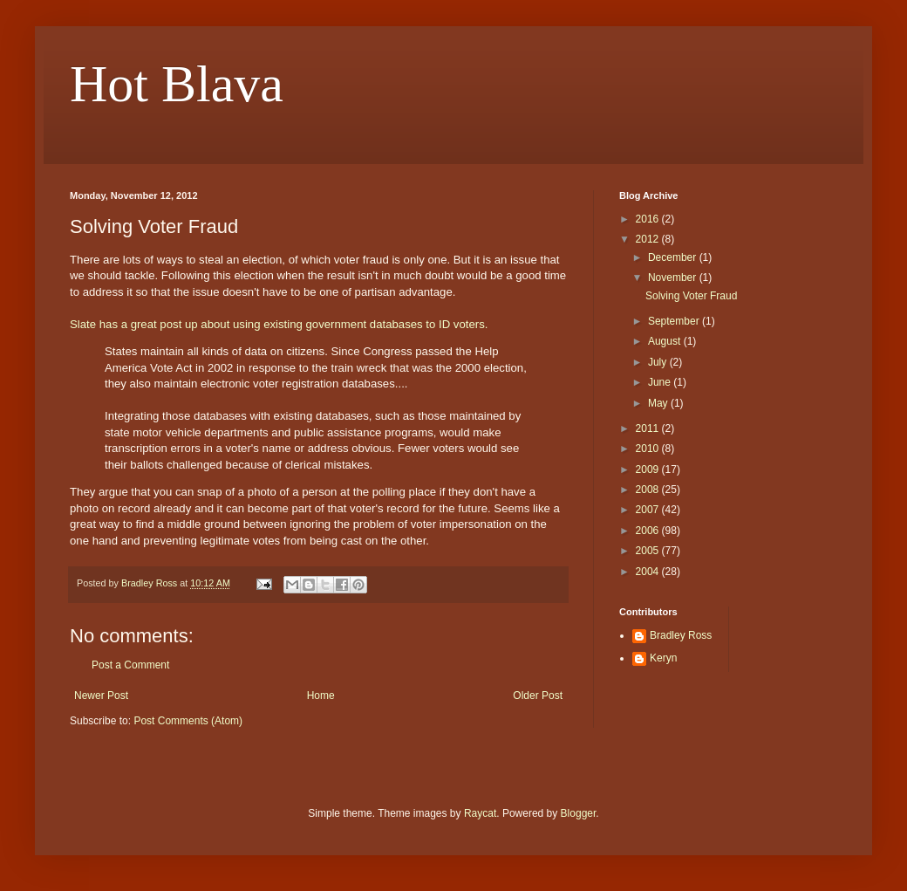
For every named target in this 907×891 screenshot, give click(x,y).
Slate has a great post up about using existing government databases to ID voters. (279, 324)
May (659, 403)
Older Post (538, 695)
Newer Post (101, 695)
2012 (649, 239)
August (666, 341)
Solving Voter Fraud (691, 296)
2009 (649, 469)
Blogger (579, 813)
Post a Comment (130, 665)
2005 (649, 551)
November (673, 277)
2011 (649, 428)
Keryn (663, 658)
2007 (649, 510)
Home (321, 695)
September (675, 321)
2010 (649, 448)
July (659, 362)
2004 (649, 571)
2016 (649, 219)
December (673, 257)
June (660, 382)
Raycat (480, 813)
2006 (649, 530)
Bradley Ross (681, 635)
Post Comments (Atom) (187, 721)
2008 (649, 489)
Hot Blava (176, 84)
